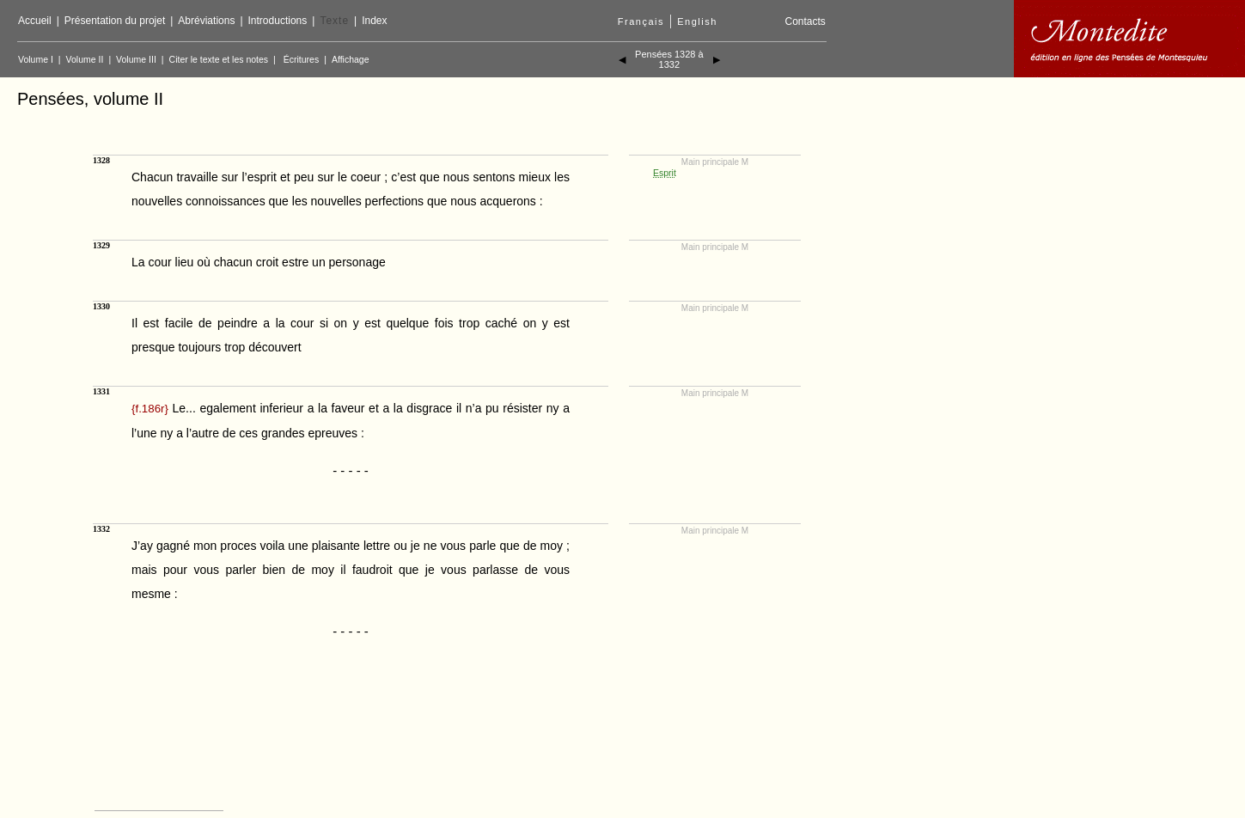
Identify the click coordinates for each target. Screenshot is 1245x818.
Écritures (301, 59)
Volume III (136, 59)
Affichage (350, 59)
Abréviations (206, 21)
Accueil (35, 21)
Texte (334, 21)
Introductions (278, 21)
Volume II (85, 59)
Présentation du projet (114, 21)
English (697, 21)
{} (149, 408)
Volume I (35, 59)
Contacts (804, 21)
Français (641, 21)
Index (374, 21)
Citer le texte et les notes (219, 59)
